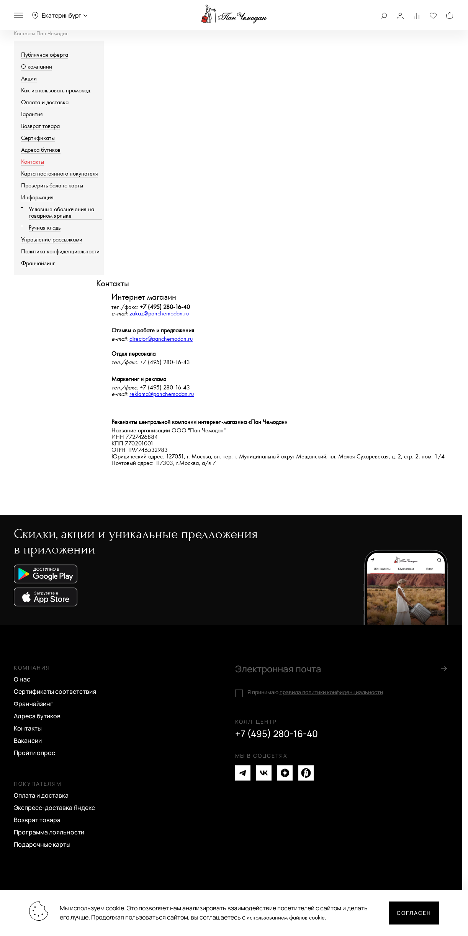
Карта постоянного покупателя (59, 174)
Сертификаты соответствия (55, 691)
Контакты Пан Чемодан (41, 33)
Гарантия (32, 114)
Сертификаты (38, 138)
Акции (29, 79)
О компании (36, 67)
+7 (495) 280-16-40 (276, 733)
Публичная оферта (44, 55)
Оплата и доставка (45, 102)
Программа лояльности (49, 832)
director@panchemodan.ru (161, 339)
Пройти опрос (34, 753)
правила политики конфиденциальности (331, 692)
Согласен (414, 912)
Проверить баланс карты (52, 185)
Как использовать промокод (55, 90)
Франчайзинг (38, 263)
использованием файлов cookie (286, 918)
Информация (37, 197)
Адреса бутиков (41, 150)
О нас (22, 679)
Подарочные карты (42, 844)
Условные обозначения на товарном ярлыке (61, 212)
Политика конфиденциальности (60, 251)
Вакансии (28, 740)
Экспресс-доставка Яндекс (54, 807)
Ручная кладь (45, 228)
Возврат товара (40, 126)
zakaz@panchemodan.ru (159, 313)
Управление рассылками (51, 239)
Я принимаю (315, 692)
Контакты (32, 162)
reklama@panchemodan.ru (161, 394)
